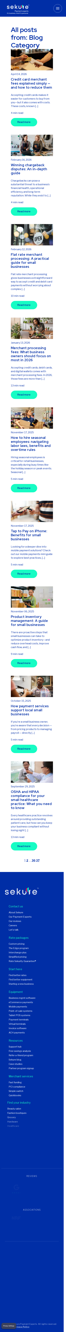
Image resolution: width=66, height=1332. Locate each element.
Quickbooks (15, 1095)
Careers (13, 926)
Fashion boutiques (16, 1113)
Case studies (15, 1064)
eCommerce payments (21, 1002)
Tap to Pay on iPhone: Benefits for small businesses (29, 535)
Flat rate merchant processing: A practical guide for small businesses (30, 261)
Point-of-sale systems (20, 1011)
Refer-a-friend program (21, 1055)
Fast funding (15, 1082)
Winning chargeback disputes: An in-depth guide (29, 169)
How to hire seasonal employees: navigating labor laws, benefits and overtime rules (31, 444)
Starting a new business (21, 984)
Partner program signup (21, 1068)
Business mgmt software (22, 998)
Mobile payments (18, 1007)
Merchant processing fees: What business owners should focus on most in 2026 (31, 354)
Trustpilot (32, 1199)
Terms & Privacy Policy (17, 1327)
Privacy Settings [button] (8, 1326)
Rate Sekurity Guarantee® (22, 961)
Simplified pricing (18, 957)
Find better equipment (20, 980)
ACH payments (17, 1033)
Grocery (11, 1117)
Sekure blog (15, 1060)
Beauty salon (14, 1109)
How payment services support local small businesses (30, 710)
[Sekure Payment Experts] (18, 8)
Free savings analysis (20, 1051)
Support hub (15, 1047)
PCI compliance (17, 1087)
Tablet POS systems (19, 1015)
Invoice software (17, 1028)
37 (38, 861)
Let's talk (13, 930)
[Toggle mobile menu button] (57, 8)
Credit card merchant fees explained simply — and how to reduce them (31, 84)
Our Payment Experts (20, 917)
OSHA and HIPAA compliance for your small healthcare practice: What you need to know (31, 800)
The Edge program (19, 948)
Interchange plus (17, 953)
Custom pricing (17, 944)
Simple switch (16, 1091)
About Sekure (16, 913)
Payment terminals (19, 1020)
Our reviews (15, 921)
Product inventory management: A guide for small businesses (29, 621)
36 (33, 861)
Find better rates (17, 975)
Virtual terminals (17, 1024)
